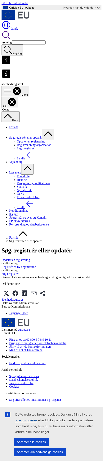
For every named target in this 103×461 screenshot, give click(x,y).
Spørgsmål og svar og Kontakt (27, 217)
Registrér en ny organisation (34, 145)
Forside (13, 127)
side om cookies (26, 420)
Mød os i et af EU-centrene (26, 350)
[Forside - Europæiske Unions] (15, 18)
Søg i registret (25, 148)
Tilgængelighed (18, 313)
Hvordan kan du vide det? (81, 7)
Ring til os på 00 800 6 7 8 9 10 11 (30, 339)
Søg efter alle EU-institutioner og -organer (35, 399)
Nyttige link (24, 190)
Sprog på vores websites (24, 376)
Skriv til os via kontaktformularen (30, 346)
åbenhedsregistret (12, 299)
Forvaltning (24, 176)
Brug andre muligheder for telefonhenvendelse (37, 343)
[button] (6, 293)
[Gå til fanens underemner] (48, 134)
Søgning (7, 42)
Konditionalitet (18, 210)
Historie (22, 179)
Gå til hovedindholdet (15, 3)
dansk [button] (10, 28)
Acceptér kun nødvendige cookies (40, 452)
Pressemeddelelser (28, 197)
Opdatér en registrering (31, 141)
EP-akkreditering (19, 221)
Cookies (14, 386)
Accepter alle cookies (31, 442)
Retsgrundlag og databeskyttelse (29, 224)
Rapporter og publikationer (33, 183)
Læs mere (15, 172)
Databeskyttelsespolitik (23, 379)
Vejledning (15, 161)
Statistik (22, 186)
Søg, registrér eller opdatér (25, 137)
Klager (13, 214)
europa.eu (24, 329)
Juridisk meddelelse (21, 383)
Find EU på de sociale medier (27, 363)
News (20, 193)
